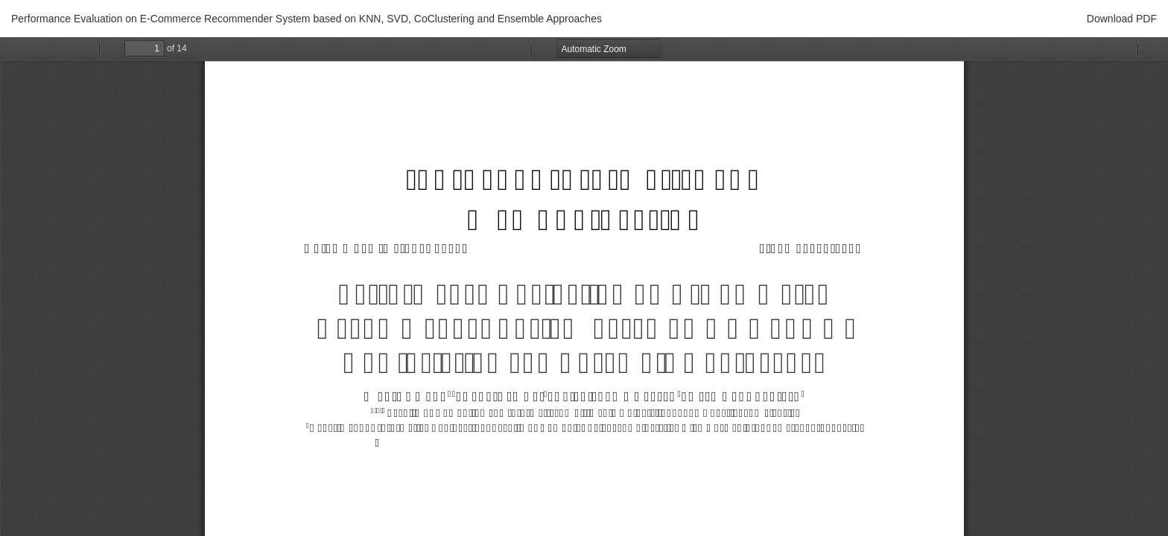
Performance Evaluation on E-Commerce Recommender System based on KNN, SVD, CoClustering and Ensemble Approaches (306, 19)
